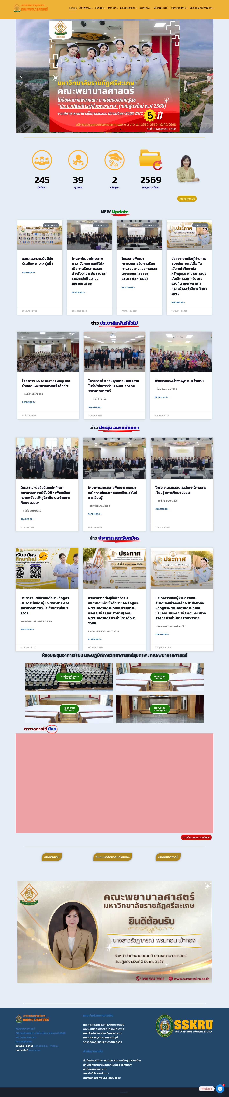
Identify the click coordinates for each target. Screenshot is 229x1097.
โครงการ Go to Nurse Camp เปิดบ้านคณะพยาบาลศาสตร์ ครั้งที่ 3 (46, 383)
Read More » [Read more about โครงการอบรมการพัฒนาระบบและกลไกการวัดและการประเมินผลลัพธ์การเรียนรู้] (94, 514)
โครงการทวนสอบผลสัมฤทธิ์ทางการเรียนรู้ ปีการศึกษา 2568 (180, 490)
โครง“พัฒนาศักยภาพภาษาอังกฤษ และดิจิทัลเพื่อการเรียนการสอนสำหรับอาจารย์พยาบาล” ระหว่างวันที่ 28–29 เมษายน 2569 (89, 271)
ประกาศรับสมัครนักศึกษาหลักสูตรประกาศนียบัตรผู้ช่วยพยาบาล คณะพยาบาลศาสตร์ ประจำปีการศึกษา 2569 (45, 606)
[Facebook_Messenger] (220, 1088)
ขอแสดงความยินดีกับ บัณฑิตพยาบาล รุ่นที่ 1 (37, 261)
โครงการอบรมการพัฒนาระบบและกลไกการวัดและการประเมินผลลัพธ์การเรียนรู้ (112, 492)
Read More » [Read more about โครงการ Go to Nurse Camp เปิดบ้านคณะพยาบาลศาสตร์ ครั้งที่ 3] (28, 402)
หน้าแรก (73, 8)
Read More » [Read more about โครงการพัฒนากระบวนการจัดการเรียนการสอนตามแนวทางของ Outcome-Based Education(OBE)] (128, 287)
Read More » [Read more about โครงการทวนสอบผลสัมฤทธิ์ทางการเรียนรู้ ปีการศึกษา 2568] (162, 508)
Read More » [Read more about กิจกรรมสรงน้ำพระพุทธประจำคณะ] (161, 397)
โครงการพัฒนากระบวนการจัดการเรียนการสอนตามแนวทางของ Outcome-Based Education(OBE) (139, 268)
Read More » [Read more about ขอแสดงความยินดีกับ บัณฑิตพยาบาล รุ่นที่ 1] (28, 272)
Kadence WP (124, 1092)
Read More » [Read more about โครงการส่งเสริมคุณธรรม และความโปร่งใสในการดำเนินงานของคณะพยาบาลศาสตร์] (95, 407)
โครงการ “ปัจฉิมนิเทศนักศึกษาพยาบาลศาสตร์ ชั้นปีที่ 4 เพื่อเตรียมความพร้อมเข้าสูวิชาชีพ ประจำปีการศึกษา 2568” (46, 495)
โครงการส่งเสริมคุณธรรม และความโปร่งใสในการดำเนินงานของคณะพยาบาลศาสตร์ (113, 385)
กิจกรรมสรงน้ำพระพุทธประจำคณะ (179, 380)
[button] (21, 76)
